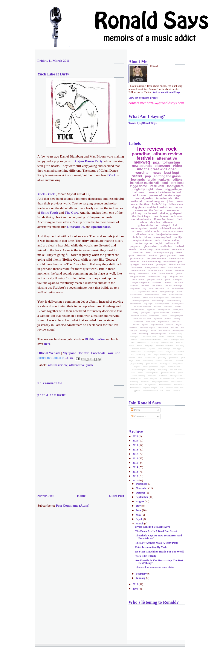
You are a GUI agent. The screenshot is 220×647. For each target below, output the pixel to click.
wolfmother (178, 288)
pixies (140, 373)
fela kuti (152, 255)
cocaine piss (136, 352)
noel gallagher (176, 316)
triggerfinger (173, 189)
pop (148, 176)
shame (136, 325)
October (141, 492)
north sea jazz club (142, 319)
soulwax (157, 282)
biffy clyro (149, 346)
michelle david (174, 367)
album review (57, 365)
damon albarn (138, 270)
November (142, 488)
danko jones (178, 304)
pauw (132, 373)
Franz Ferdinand (164, 219)
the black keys (141, 216)
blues (147, 237)
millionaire (154, 316)
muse (164, 316)
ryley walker (150, 246)
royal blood (163, 322)
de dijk (178, 237)
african (134, 340)
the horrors (163, 328)
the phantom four (156, 258)
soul (165, 183)
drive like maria (155, 270)
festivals (145, 158)
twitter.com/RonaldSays (166, 92)
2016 (136, 458)
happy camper (137, 276)
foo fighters (175, 186)
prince (180, 373)
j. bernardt (179, 361)
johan (170, 201)
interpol (165, 225)
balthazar (139, 192)
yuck (89, 365)
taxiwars (169, 325)
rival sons (150, 322)
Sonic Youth (49, 212)
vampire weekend (150, 391)
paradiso (141, 153)
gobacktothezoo (148, 225)
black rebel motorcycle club (156, 298)
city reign (148, 304)
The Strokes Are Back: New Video (154, 567)
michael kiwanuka (171, 228)
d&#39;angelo (150, 352)
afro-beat (177, 183)
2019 (136, 445)
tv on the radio (156, 288)
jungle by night (142, 189)
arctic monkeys (159, 179)
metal (153, 228)
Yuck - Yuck (46, 194)
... (155, 102)
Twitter (83, 353)
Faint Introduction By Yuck (151, 547)
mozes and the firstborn (149, 210)
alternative (77, 365)
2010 (136, 584)
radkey (177, 319)
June (139, 510)
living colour (178, 364)
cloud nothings (164, 349)
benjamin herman (167, 234)
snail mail (152, 376)
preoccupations (152, 373)
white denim (152, 231)
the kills (175, 328)
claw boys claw (162, 304)
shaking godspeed (171, 213)
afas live (155, 222)
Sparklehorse (100, 226)
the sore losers (165, 385)
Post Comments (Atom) (72, 505)
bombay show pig (164, 252)
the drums (145, 382)
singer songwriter (141, 282)
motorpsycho (143, 243)
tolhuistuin (171, 162)
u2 (168, 288)
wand (168, 391)
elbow (169, 270)
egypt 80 (151, 310)
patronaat (136, 231)
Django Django (167, 292)
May (139, 514)
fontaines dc (150, 358)
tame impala (164, 198)
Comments (138, 416)
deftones (168, 307)
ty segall (134, 264)
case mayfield (162, 237)
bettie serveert (176, 295)
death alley (140, 355)
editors (178, 179)
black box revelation (164, 346)
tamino (167, 282)
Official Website (48, 353)
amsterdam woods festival (150, 340)
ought (158, 243)
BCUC (161, 337)
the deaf (145, 285)
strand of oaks (135, 379)
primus (168, 319)
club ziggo (177, 349)
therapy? (144, 331)
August (140, 501)
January (141, 577)
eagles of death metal (162, 355)
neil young (162, 370)
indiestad (168, 361)
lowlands (138, 179)
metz (181, 255)
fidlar (140, 358)
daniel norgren (154, 201)
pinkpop (136, 213)
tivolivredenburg (151, 261)
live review (150, 149)
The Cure (71, 212)
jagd (165, 276)
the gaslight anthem (160, 382)
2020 (136, 440)
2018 (136, 449)
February (141, 573)
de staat (157, 307)
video (177, 166)
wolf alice (147, 264)
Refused (170, 337)
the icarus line (136, 385)
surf (145, 379)
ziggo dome (138, 186)
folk (154, 273)
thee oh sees (160, 216)
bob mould (176, 298)
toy (144, 288)
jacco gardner (168, 255)
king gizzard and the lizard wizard (152, 207)
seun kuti (175, 322)
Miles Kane (176, 204)
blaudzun (138, 252)
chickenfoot (135, 304)
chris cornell (174, 267)
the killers (157, 285)
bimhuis (137, 237)
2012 (136, 475)
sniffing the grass (167, 176)
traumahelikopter (173, 261)
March (140, 523)
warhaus (176, 391)
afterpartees (162, 249)
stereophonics (176, 376)
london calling (171, 240)
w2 (161, 391)
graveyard (145, 313)
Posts (135, 409)
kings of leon (176, 276)
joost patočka (151, 364)
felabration (143, 273)
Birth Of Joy (159, 204)
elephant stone (142, 240)
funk (157, 240)
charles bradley (174, 301)
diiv (149, 355)
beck (164, 295)
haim (138, 361)
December (142, 483)
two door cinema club (174, 388)
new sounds (141, 166)
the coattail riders (167, 379)
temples (153, 379)
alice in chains (145, 234)
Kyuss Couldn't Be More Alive (152, 526)
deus (159, 189)
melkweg (142, 162)
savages (177, 279)
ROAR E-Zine (95, 339)
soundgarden (144, 198)
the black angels (147, 328)
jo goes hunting (137, 364)
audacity (154, 343)
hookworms (154, 276)
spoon (145, 325)
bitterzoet (162, 166)
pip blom (158, 319)
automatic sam (167, 343)
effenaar (168, 222)
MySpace (69, 353)
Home (81, 495)
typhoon (137, 391)
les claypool (165, 364)
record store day (138, 376)
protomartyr (137, 258)
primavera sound (168, 373)
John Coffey (146, 249)
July (138, 505)
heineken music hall (144, 183)
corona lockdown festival (164, 192)
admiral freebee (152, 295)
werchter (143, 172)
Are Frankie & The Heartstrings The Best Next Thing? (159, 561)
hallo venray (148, 361)
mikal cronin (138, 279)
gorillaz (179, 273)
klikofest (176, 313)
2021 (136, 436)
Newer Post (45, 495)
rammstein (139, 322)
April (139, 519)
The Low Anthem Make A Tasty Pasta (156, 542)
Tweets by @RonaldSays (142, 123)
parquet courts (154, 279)
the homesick (176, 382)
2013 (136, 471)
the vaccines (135, 388)
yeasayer (161, 264)
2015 (136, 462)
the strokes (179, 385)
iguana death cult (161, 313)
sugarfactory (157, 325)
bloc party (180, 346)
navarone (173, 210)
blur (148, 252)
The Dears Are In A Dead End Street (156, 531)
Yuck (112, 175)
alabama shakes (173, 231)
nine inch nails (176, 370)
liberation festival (139, 316)
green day (162, 358)
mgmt (162, 367)
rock (171, 149)
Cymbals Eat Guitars (147, 292)
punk (168, 279)
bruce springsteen (141, 301)
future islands (166, 273)
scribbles (166, 246)
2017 (136, 453)
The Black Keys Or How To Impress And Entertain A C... (158, 537)
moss (178, 207)
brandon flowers (139, 349)
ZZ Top (179, 337)
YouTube (113, 353)
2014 (136, 467)
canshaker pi (158, 301)
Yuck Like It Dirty (53, 74)
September (142, 496)
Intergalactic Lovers (155, 267)
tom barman (164, 331)
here (47, 343)
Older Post (116, 495)
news (157, 172)
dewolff (141, 255)
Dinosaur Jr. (76, 226)
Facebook (98, 353)
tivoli (153, 331)
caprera (151, 349)
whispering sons (158, 334)
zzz (134, 291)
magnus (137, 367)
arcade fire (178, 249)
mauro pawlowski (150, 367)
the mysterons (150, 385)
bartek (139, 346)
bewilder (136, 298)
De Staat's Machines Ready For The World (159, 551)
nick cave (139, 195)
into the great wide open (157, 169)
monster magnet (138, 370)
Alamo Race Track (148, 337)
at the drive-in (142, 343)
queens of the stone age (165, 195)
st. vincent (163, 376)
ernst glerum (164, 310)
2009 (136, 588)
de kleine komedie (142, 307)
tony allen (135, 288)
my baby (151, 370)
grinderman (173, 358)
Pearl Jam (157, 186)
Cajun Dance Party (88, 161)
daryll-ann (170, 352)
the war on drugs (173, 285)
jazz (156, 162)
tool (161, 388)
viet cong (143, 334)
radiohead (150, 213)
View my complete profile (142, 97)
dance (161, 352)
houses (159, 361)
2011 (135, 480)
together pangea (150, 388)
